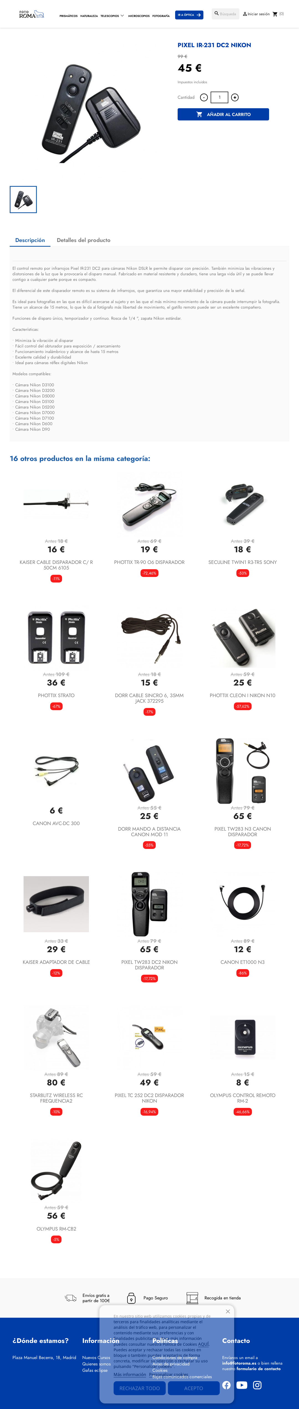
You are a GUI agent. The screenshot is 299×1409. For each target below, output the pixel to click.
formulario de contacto (259, 1369)
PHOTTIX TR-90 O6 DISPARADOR (149, 562)
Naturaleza (89, 16)
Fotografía (161, 16)
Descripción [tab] (30, 240)
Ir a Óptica (186, 15)
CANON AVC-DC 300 (56, 823)
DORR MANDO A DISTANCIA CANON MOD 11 (149, 831)
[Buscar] (225, 13)
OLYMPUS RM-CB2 (56, 1228)
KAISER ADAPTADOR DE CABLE (56, 962)
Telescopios (110, 16)
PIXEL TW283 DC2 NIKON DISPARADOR (149, 965)
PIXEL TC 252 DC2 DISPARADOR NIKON (149, 1098)
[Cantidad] (219, 97)
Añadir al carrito (223, 114)
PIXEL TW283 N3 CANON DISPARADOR (242, 831)
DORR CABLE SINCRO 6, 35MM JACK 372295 (149, 698)
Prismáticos (69, 16)
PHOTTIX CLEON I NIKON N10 (242, 695)
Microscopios (139, 16)
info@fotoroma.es (239, 1363)
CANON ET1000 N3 (243, 962)
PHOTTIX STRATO (56, 695)
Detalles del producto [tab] (84, 240)
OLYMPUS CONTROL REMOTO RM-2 (242, 1098)
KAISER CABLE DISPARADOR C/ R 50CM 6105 (56, 565)
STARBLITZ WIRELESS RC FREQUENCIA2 (56, 1098)
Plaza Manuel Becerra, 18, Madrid (44, 1357)
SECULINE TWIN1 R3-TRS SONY (242, 562)
